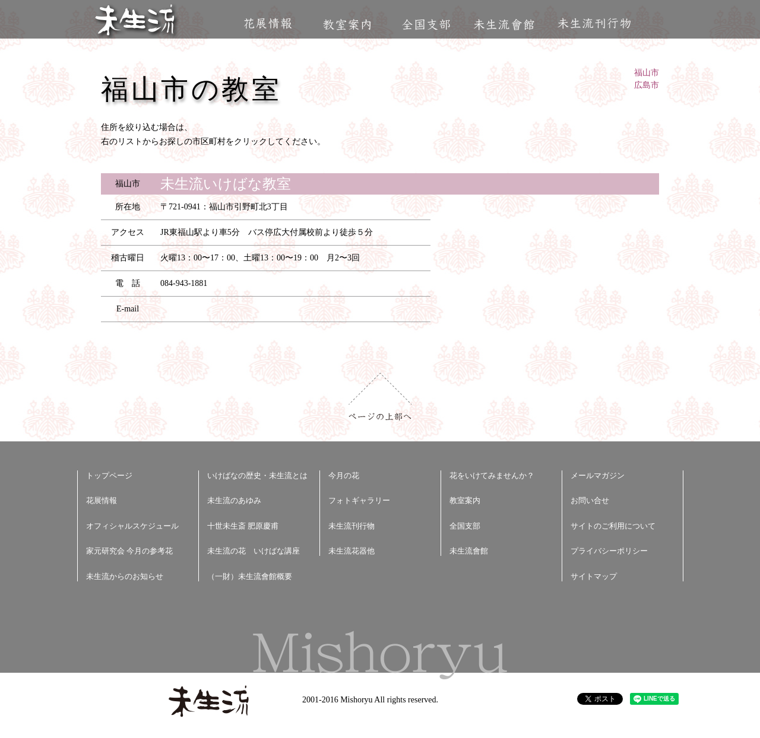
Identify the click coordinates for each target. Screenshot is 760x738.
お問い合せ (590, 500)
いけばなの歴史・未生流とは (257, 475)
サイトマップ (594, 576)
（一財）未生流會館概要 (249, 576)
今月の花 (343, 475)
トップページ (109, 475)
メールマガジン (598, 475)
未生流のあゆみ (234, 500)
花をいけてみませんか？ (491, 475)
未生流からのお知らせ (124, 576)
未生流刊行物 (594, 23)
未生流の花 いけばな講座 (253, 550)
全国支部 (425, 24)
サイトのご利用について (613, 525)
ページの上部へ (380, 397)
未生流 (135, 21)
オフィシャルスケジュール (132, 525)
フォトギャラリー (359, 500)
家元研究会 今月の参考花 (129, 550)
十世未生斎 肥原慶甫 (242, 525)
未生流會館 (503, 24)
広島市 (646, 85)
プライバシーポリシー (609, 550)
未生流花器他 (351, 550)
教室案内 (346, 24)
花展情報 (268, 23)
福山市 (646, 72)
